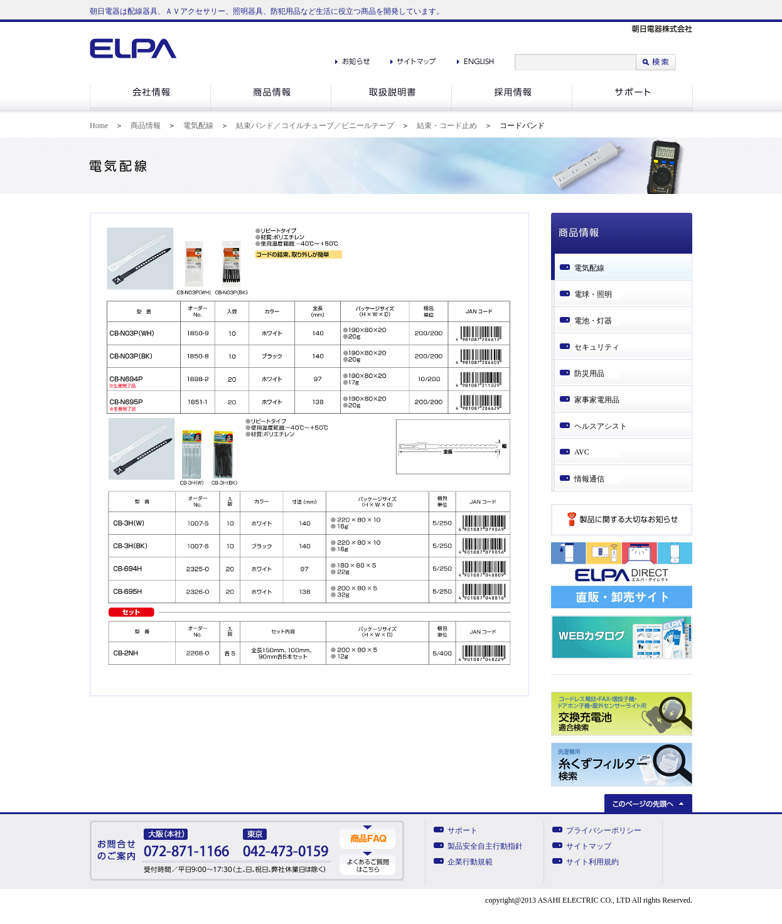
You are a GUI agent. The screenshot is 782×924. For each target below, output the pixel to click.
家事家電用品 (596, 399)
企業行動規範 (470, 861)
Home (99, 125)
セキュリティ (596, 347)
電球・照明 (593, 294)
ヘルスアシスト (600, 426)
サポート (462, 830)
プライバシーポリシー (603, 830)
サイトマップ (588, 846)
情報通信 (589, 479)
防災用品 (589, 373)
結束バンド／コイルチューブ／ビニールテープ (315, 125)
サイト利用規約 (592, 861)
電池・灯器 (593, 320)
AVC (581, 452)
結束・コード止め (447, 125)
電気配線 (198, 125)
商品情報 (146, 125)
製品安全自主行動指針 (485, 846)
